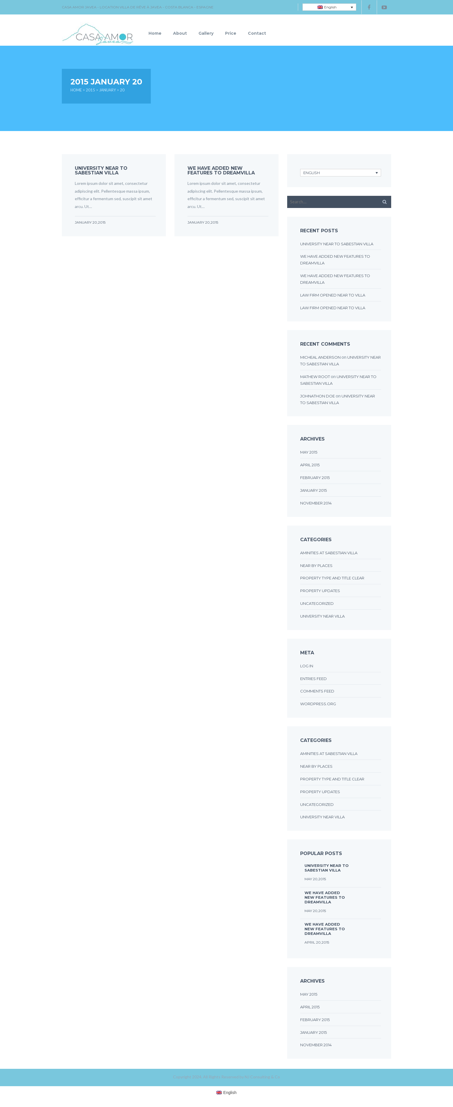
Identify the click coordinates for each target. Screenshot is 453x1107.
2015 (90, 90)
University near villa (322, 616)
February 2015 (315, 477)
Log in (306, 666)
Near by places (316, 565)
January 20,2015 (90, 222)
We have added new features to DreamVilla (221, 170)
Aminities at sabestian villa (328, 552)
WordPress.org (318, 703)
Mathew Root (315, 376)
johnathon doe (317, 396)
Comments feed (317, 691)
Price (230, 33)
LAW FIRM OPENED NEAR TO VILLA (332, 295)
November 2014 (316, 503)
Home (154, 33)
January (107, 90)
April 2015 (310, 465)
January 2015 (313, 490)
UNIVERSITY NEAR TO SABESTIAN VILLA (101, 170)
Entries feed (313, 678)
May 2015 (308, 452)
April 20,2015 (317, 942)
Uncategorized (317, 603)
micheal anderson (320, 357)
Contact (257, 33)
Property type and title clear (332, 578)
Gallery (205, 33)
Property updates (320, 590)
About (180, 33)
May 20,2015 (315, 879)
